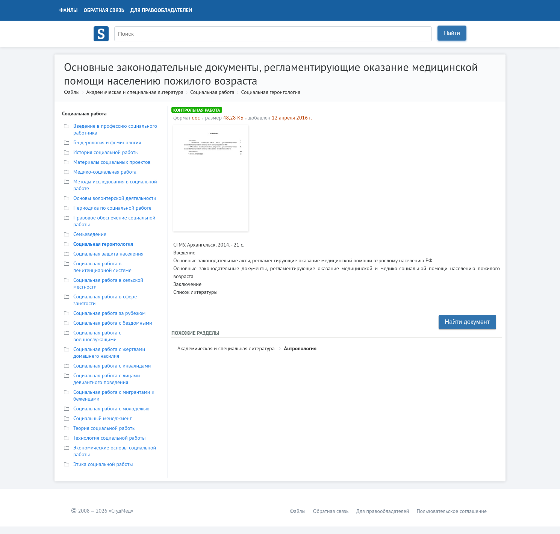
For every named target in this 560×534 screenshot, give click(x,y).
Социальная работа (212, 92)
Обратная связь (104, 10)
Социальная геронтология (270, 92)
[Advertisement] (376, 177)
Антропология (300, 348)
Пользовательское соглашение (451, 511)
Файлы (68, 10)
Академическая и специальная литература (134, 92)
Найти (452, 33)
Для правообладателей (161, 10)
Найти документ (467, 322)
